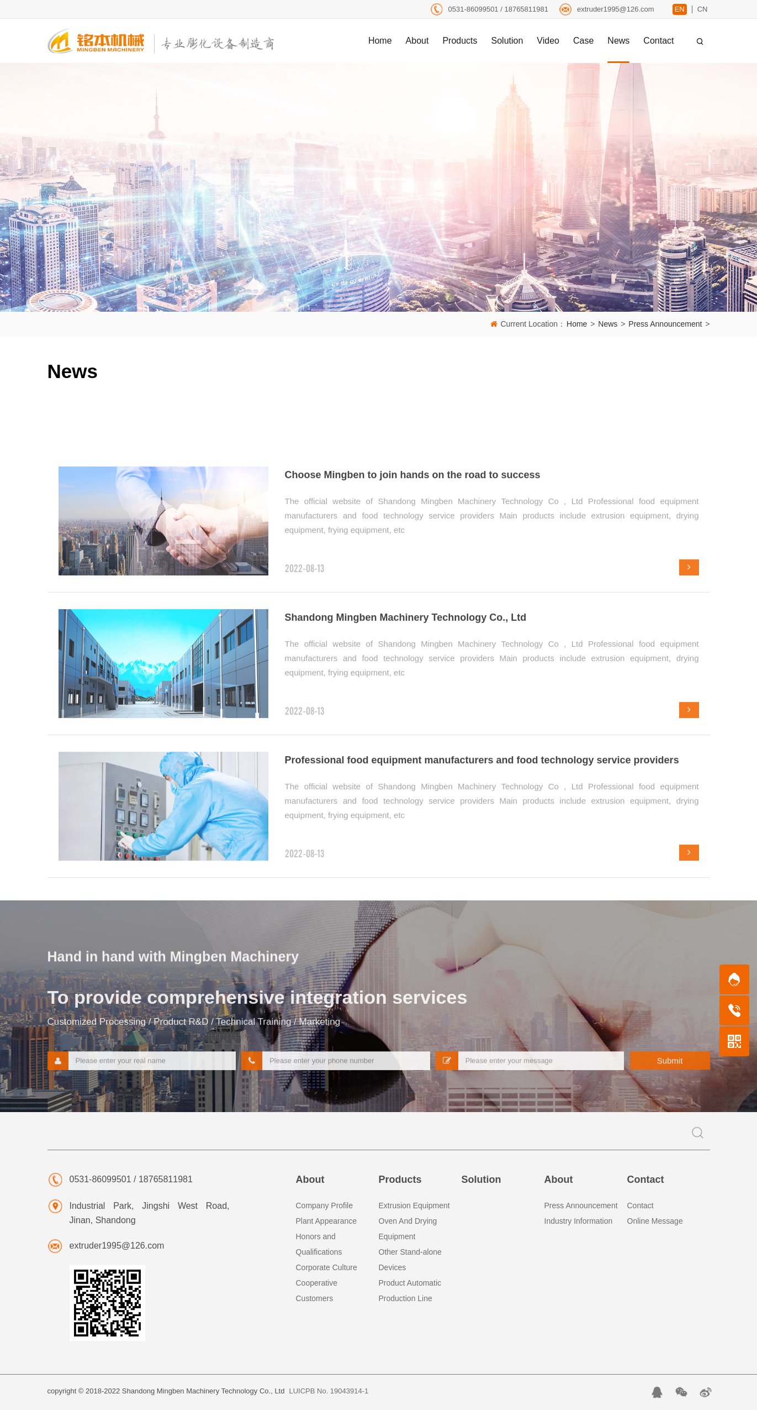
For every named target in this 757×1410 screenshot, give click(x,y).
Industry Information (578, 1221)
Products (400, 1179)
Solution (481, 1179)
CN (702, 9)
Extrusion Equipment (414, 1205)
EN (680, 9)
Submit (670, 1071)
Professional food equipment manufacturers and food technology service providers (482, 997)
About (310, 1179)
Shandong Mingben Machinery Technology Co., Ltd (406, 855)
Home (577, 323)
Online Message (655, 1221)
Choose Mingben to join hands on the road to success (413, 712)
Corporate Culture (326, 1267)
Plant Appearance (326, 1221)
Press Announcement (665, 323)
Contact (645, 1179)
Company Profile (324, 1205)
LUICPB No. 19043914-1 (328, 1391)
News (607, 323)
